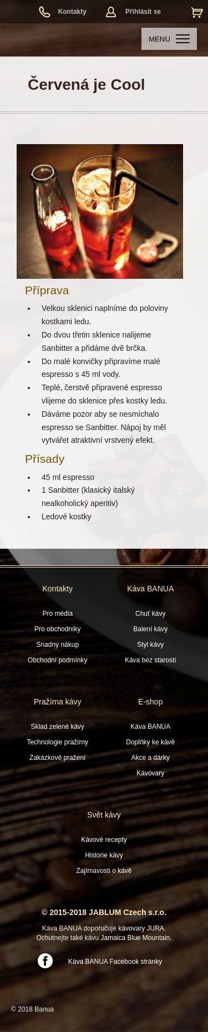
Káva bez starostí (150, 660)
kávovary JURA (141, 928)
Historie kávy (104, 855)
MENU (169, 39)
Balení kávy (150, 629)
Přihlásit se (143, 12)
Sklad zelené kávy (57, 726)
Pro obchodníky (57, 629)
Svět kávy (104, 814)
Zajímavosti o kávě (103, 871)
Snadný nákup (57, 644)
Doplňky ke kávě (150, 742)
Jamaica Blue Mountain (135, 938)
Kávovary (150, 773)
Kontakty (72, 12)
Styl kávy (150, 644)
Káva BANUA (150, 588)
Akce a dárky (150, 758)
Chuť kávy (150, 613)
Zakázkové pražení (57, 758)
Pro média (57, 613)
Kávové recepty (104, 840)
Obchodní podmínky (57, 660)
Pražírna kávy (58, 701)
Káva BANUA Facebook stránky (115, 961)
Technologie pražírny (57, 742)
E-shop (150, 701)
